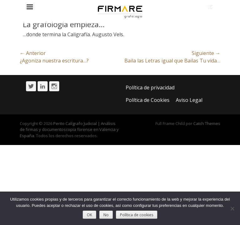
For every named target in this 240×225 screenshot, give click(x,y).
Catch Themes (206, 123)
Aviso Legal (189, 100)
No (106, 215)
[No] (232, 208)
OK (89, 215)
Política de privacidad (150, 87)
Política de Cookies (148, 100)
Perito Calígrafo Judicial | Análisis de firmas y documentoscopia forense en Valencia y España (69, 129)
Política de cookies (136, 215)
